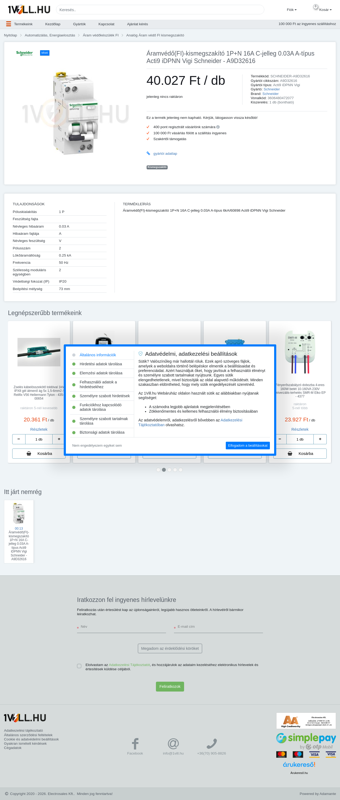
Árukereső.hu (299, 772)
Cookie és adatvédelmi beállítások (31, 739)
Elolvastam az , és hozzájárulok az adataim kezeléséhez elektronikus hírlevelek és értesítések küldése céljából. (172, 667)
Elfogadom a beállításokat (247, 445)
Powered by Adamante (318, 794)
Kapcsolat (106, 24)
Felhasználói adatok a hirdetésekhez (94, 384)
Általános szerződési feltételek (28, 735)
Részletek (39, 429)
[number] (39, 439)
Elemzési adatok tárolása (97, 373)
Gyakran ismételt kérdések (25, 743)
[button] (291, 10)
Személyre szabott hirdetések (101, 396)
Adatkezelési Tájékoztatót (129, 665)
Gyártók (79, 24)
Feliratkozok (169, 686)
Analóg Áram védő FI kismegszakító (155, 35)
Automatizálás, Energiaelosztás (50, 35)
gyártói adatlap (165, 154)
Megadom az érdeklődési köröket (170, 648)
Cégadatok (13, 748)
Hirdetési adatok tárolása (97, 364)
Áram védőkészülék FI (100, 35)
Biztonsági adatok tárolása (98, 432)
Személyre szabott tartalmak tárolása (100, 421)
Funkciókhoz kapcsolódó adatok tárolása (97, 407)
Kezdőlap (53, 24)
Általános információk (94, 355)
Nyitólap (10, 35)
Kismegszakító (157, 167)
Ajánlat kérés (137, 24)
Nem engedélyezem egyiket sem (97, 445)
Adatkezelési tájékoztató (23, 730)
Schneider (272, 89)
